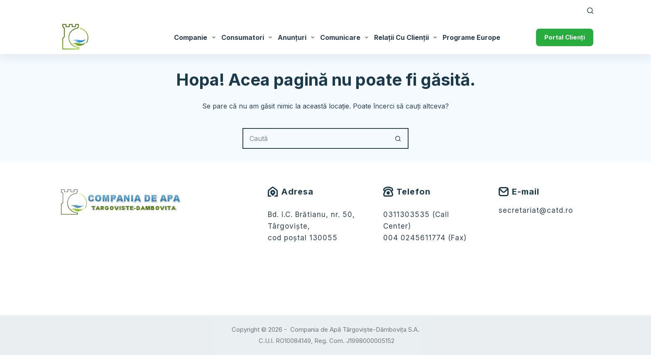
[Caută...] (315, 138)
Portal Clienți (564, 37)
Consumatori (248, 37)
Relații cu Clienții (407, 37)
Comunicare (345, 37)
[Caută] (590, 10)
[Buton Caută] (398, 138)
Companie (196, 37)
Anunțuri (297, 37)
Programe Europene (481, 37)
